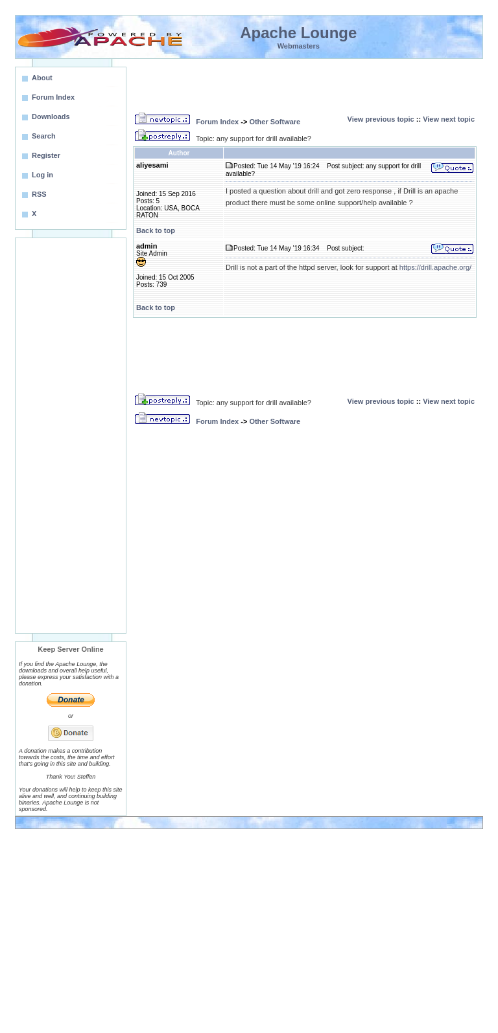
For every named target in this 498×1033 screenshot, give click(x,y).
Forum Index (217, 122)
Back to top (155, 230)
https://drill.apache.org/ (435, 267)
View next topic (449, 119)
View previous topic (381, 119)
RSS (39, 194)
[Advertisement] (71, 435)
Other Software (274, 122)
